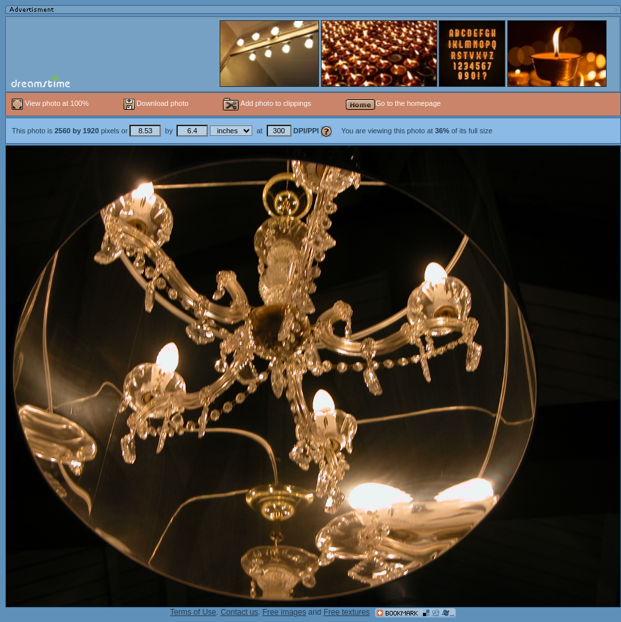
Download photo (156, 103)
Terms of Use (193, 612)
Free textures (347, 612)
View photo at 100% (51, 103)
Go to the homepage (393, 103)
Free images (284, 612)
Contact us (239, 612)
